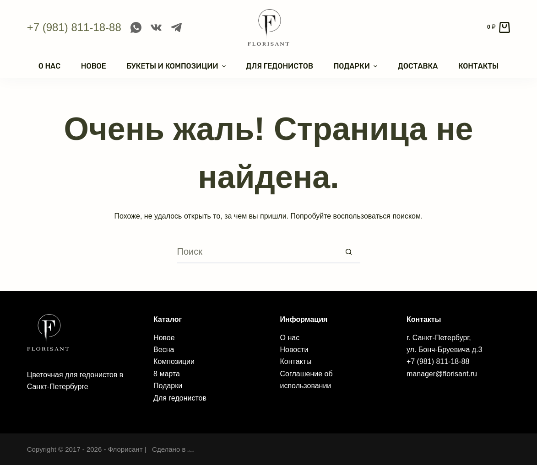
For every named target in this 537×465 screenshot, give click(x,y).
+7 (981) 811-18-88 (74, 27)
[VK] (156, 27)
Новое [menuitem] (93, 66)
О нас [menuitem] (49, 66)
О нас (290, 338)
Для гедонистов (179, 398)
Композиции (174, 361)
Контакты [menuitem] (478, 66)
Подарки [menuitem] (357, 66)
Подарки (167, 386)
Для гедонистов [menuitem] (279, 66)
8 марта (166, 374)
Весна (163, 349)
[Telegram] (176, 27)
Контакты (296, 361)
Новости (294, 349)
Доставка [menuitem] (418, 66)
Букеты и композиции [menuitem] (177, 66)
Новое (164, 338)
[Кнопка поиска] (348, 252)
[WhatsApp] (135, 27)
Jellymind (202, 449)
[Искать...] (257, 252)
